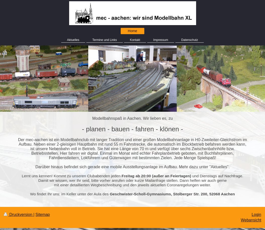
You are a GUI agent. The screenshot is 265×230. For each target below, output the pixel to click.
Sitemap (42, 214)
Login (256, 214)
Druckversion (18, 214)
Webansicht (251, 220)
